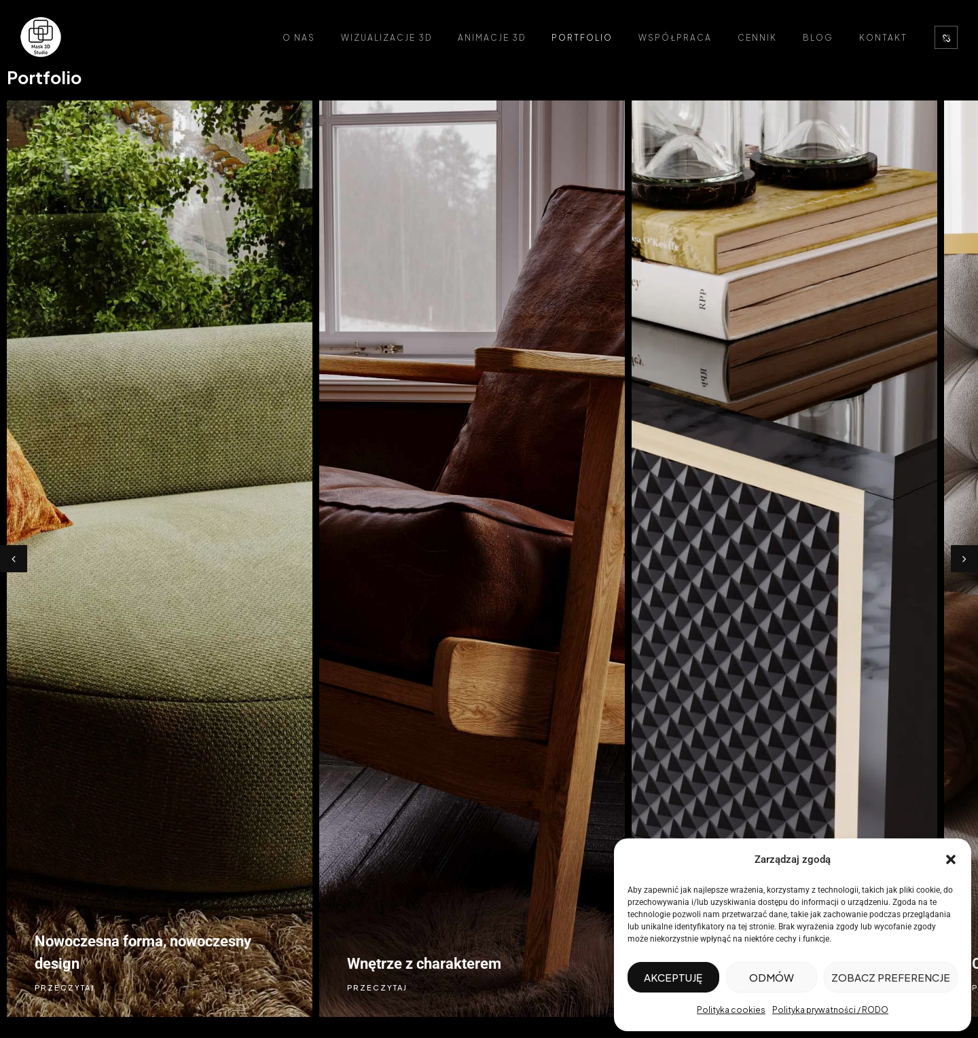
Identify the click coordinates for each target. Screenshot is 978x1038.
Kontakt (883, 38)
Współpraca (675, 38)
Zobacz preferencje (890, 977)
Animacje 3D (492, 38)
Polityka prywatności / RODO (830, 1010)
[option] (156, 559)
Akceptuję (673, 977)
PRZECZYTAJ (65, 987)
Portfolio (582, 38)
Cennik (757, 38)
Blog (818, 38)
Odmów (771, 977)
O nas (299, 38)
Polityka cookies (731, 1010)
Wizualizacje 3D (386, 38)
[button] (951, 859)
